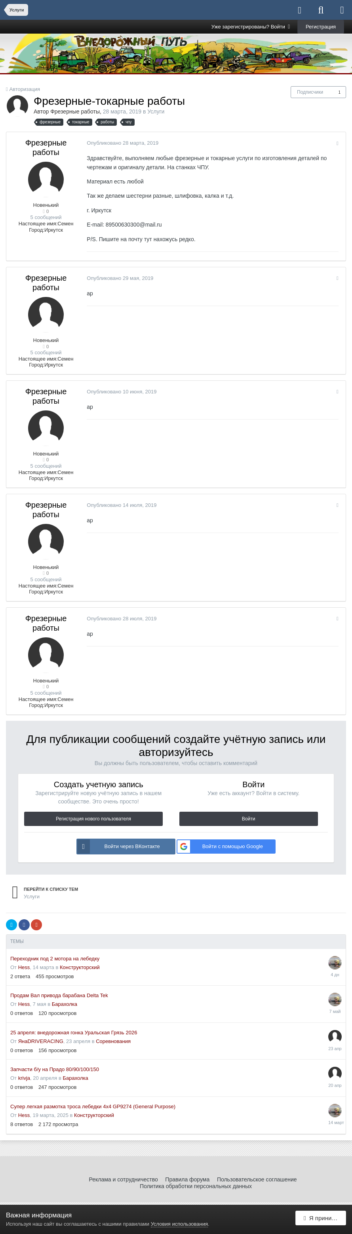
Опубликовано (121, 143)
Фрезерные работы (75, 111)
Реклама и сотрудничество (123, 1179)
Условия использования (179, 1224)
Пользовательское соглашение (257, 1179)
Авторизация (24, 89)
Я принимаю (323, 1219)
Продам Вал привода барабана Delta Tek (59, 995)
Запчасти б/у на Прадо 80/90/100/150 (54, 1069)
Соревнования (113, 1041)
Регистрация (321, 27)
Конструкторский (80, 967)
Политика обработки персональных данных (196, 1186)
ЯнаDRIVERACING (40, 1041)
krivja (24, 1078)
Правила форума (187, 1179)
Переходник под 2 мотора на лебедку (54, 959)
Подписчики (310, 92)
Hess (24, 967)
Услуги (155, 111)
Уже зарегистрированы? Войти (250, 27)
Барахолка (64, 1004)
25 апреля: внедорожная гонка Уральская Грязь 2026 (73, 1033)
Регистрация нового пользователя (93, 819)
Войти (248, 819)
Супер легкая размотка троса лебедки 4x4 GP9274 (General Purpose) (92, 1106)
